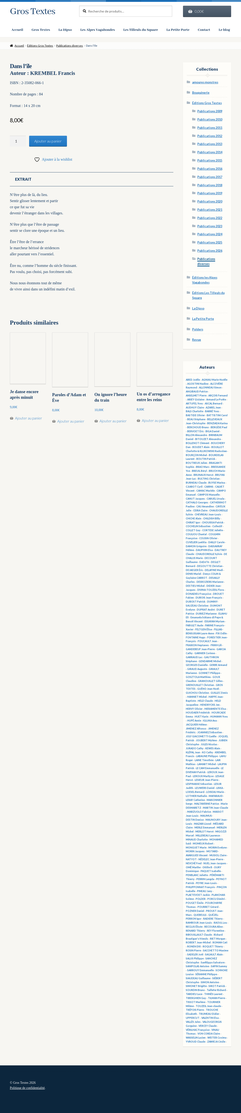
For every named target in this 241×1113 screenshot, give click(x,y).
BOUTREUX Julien (196, 462)
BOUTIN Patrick (205, 458)
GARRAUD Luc (194, 657)
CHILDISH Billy (211, 518)
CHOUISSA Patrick (212, 522)
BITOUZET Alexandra (208, 439)
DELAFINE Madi (214, 570)
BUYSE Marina (216, 482)
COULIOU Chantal (196, 534)
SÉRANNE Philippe (206, 974)
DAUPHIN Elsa (204, 550)
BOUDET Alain (201, 447)
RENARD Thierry (195, 930)
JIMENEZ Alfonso (196, 728)
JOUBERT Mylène (206, 740)
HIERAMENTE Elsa (215, 708)
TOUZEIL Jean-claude (208, 1006)
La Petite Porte (203, 319)
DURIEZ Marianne (206, 613)
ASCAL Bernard (213, 403)
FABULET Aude (194, 625)
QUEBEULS (200, 914)
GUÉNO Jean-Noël (208, 688)
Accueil (19, 45)
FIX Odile (221, 633)
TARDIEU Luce (194, 994)
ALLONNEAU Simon (210, 387)
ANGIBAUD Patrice (197, 391)
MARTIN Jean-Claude (215, 807)
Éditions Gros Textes (40, 45)
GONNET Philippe (209, 673)
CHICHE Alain (193, 518)
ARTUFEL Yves (194, 403)
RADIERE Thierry (213, 918)
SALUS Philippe (195, 958)
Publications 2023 (209, 226)
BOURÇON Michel (196, 455)
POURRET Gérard (208, 906)
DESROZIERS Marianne (210, 581)
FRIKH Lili (216, 645)
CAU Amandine (205, 506)
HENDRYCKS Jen (210, 704)
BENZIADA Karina (217, 423)
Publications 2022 (209, 218)
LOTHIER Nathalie (196, 796)
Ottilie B (207, 867)
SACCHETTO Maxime (215, 950)
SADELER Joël (195, 954)
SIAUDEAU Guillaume (198, 978)
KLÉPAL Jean (193, 752)
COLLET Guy (193, 530)
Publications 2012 (209, 136)
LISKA (219, 788)
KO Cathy (207, 752)
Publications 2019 (209, 193)
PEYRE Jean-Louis (206, 883)
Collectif (217, 526)
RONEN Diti (194, 946)
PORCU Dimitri (216, 898)
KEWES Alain (212, 748)
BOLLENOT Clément (197, 443)
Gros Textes (32, 12)
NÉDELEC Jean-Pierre (210, 859)
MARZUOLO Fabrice (199, 811)
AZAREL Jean (213, 407)
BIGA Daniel (212, 431)
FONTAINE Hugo (195, 637)
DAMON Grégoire (196, 546)
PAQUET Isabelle (211, 871)
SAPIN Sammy (219, 966)
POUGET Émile (194, 902)
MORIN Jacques (195, 851)
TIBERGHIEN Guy (196, 998)
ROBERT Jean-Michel (198, 942)
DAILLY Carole (216, 542)
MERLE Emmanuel (204, 827)
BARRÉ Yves (212, 411)
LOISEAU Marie (215, 792)
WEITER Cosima (216, 1037)
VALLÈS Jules (193, 1021)
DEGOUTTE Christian (209, 566)
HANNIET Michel (197, 696)
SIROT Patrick (217, 986)
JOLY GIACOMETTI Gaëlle (201, 736)
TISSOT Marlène (195, 1002)
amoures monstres (205, 82)
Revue (196, 340)
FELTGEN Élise (203, 629)
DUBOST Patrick (195, 601)
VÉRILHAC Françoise (198, 1029)
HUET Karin (201, 716)
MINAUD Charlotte (197, 839)
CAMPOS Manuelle (209, 494)
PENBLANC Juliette (197, 875)
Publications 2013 (209, 144)
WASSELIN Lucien (196, 1037)
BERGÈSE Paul (219, 427)
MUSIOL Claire (218, 855)
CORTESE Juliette (212, 530)
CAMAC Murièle (205, 490)
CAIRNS (208, 486)
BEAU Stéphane (196, 419)
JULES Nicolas (209, 744)
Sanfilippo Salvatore (213, 962)
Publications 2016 (209, 169)
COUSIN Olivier (208, 538)
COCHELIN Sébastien (198, 526)
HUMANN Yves (219, 716)
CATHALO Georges (197, 502)
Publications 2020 (209, 201)
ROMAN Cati (220, 942)
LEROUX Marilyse (203, 776)
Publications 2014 (209, 152)
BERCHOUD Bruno (198, 427)
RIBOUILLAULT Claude (199, 934)
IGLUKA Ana (210, 720)
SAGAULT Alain (214, 954)
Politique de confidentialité (27, 1088)
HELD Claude (205, 700)
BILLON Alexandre (196, 435)
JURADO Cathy (194, 748)
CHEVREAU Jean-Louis (208, 514)
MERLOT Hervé (204, 831)
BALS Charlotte (194, 411)
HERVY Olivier (194, 708)
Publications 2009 (209, 111)
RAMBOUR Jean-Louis (199, 922)
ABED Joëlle (193, 379)
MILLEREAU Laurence (208, 835)
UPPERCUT (192, 1017)
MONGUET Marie (196, 847)
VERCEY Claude (207, 1025)
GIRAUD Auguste (197, 669)
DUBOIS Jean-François (209, 597)
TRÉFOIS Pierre (195, 1009)
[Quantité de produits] (18, 141)
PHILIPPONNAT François (200, 887)
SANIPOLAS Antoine (197, 966)
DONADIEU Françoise (198, 593)
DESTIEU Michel (195, 585)
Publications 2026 (209, 251)
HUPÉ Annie (194, 720)
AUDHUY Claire (195, 407)
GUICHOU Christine (197, 692)
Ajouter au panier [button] (28, 422)
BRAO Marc (202, 466)
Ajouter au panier (48, 141)
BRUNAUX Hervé (203, 474)
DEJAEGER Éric (194, 570)
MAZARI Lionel (202, 823)
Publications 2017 (209, 177)
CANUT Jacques (195, 498)
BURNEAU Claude (196, 482)
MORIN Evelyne (217, 847)
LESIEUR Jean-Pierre (206, 780)
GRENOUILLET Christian (200, 685)
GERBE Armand (218, 665)
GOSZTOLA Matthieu (198, 677)
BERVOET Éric (195, 431)
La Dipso (198, 308)
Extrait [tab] (23, 183)
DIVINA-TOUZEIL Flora (210, 589)
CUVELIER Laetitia (196, 542)
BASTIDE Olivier (195, 415)
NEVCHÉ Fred (194, 863)
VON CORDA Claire (209, 1033)
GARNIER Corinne (204, 653)
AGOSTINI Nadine (197, 383)
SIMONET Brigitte (196, 986)
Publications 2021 (209, 210)
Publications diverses (69, 45)
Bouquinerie (201, 92)
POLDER (201, 898)
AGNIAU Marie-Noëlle (214, 379)
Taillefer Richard (216, 990)
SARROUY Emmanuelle (200, 970)
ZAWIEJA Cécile (216, 1041)
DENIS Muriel (193, 573)
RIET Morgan (217, 938)
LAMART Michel (206, 764)
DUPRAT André (206, 609)
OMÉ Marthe (193, 867)
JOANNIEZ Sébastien (209, 732)
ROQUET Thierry (213, 946)
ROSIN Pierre (193, 950)
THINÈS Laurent (213, 994)
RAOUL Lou (220, 922)
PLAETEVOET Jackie (198, 894)
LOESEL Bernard (195, 792)
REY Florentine (215, 930)
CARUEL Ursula (215, 498)
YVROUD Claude (195, 1041)
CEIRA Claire (200, 510)
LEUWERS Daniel (204, 788)
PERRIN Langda (205, 879)
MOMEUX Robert (203, 843)
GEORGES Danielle (197, 665)
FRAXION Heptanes (197, 645)
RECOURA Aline (213, 926)
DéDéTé (204, 562)
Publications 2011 (209, 128)
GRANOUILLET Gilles (210, 681)
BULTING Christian (209, 478)
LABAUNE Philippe (207, 756)
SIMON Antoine (210, 982)
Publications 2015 (209, 160)
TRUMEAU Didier (209, 1013)
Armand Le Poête (216, 399)
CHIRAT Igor (193, 522)
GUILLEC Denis (219, 692)
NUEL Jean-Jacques (214, 863)
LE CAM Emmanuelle (207, 768)
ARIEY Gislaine (195, 399)
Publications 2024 (209, 234)
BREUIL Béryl (199, 470)
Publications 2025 (209, 242)
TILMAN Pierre (216, 998)
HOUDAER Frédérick (198, 712)
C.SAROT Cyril (194, 486)
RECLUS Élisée (194, 926)
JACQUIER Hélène (196, 724)
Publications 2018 (209, 185)
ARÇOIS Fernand (218, 395)
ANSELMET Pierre (196, 395)
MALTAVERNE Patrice (206, 803)
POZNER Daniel (195, 910)
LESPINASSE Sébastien (199, 784)
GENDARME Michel (210, 661)
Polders (197, 329)
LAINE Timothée (204, 760)
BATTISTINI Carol (217, 415)
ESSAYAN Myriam (215, 621)
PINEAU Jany (204, 891)
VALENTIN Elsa (210, 1017)
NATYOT (191, 859)
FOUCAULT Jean (207, 641)
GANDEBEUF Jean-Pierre (200, 649)
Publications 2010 (209, 119)
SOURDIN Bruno (195, 990)
